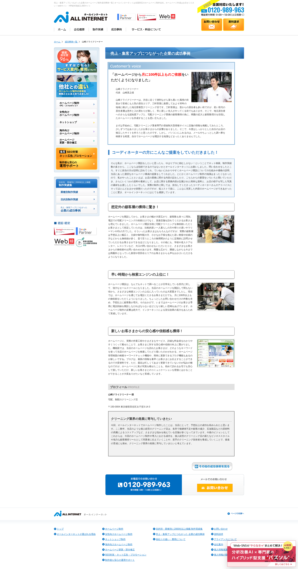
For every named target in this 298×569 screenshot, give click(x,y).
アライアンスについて (225, 539)
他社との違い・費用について (170, 539)
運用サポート (69, 164)
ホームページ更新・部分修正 (68, 141)
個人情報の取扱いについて (227, 554)
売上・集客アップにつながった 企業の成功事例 (180, 534)
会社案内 (218, 544)
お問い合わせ (221, 529)
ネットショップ (68, 123)
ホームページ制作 (69, 104)
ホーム (57, 42)
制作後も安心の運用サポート (120, 560)
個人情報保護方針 (223, 549)
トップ (60, 529)
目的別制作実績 (69, 200)
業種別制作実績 (69, 192)
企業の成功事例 (74, 209)
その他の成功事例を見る (212, 466)
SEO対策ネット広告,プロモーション (75, 153)
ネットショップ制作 (115, 539)
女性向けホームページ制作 (69, 113)
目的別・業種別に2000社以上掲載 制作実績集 (179, 529)
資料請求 (218, 534)
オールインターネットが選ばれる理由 (76, 534)
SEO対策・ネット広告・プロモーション (125, 554)
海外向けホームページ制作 (69, 132)
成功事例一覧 (71, 42)
